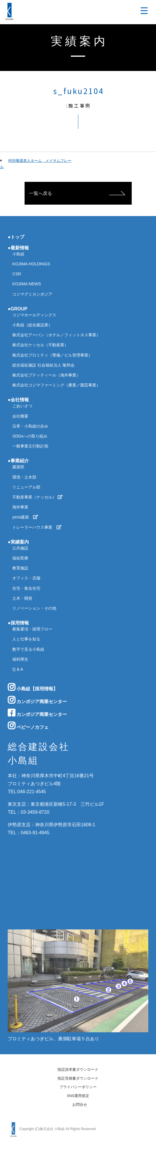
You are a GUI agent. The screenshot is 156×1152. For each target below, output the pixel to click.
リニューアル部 (26, 487)
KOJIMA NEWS (26, 284)
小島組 (18, 254)
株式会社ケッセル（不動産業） (40, 345)
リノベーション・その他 (34, 608)
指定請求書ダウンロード (77, 1070)
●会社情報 (18, 399)
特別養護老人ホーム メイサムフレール (35, 163)
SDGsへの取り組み (29, 436)
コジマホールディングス (34, 315)
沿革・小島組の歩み (30, 426)
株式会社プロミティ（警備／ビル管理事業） (52, 355)
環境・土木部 (24, 477)
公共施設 (20, 548)
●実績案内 (18, 542)
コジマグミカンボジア (32, 294)
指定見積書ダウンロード (77, 1078)
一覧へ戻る (40, 193)
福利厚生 (20, 659)
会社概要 (20, 416)
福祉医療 (20, 558)
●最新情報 (18, 247)
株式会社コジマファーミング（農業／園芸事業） (56, 385)
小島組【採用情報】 (32, 687)
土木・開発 (22, 598)
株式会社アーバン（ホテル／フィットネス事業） (56, 335)
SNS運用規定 (78, 1096)
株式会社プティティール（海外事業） (46, 375)
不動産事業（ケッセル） (37, 497)
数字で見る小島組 (28, 649)
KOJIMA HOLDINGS (31, 264)
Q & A (17, 669)
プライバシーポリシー (78, 1087)
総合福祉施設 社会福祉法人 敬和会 (43, 365)
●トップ (16, 237)
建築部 (18, 467)
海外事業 (20, 507)
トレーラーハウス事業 (36, 527)
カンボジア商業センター (37, 700)
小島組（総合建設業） (32, 325)
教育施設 (20, 568)
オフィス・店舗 (26, 578)
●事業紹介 (18, 460)
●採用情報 (18, 622)
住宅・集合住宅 (26, 588)
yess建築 (25, 517)
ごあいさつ (22, 406)
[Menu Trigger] (144, 11)
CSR (16, 274)
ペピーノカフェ (28, 725)
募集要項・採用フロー (32, 629)
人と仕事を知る (26, 639)
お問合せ (80, 1105)
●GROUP (17, 308)
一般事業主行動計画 (30, 446)
